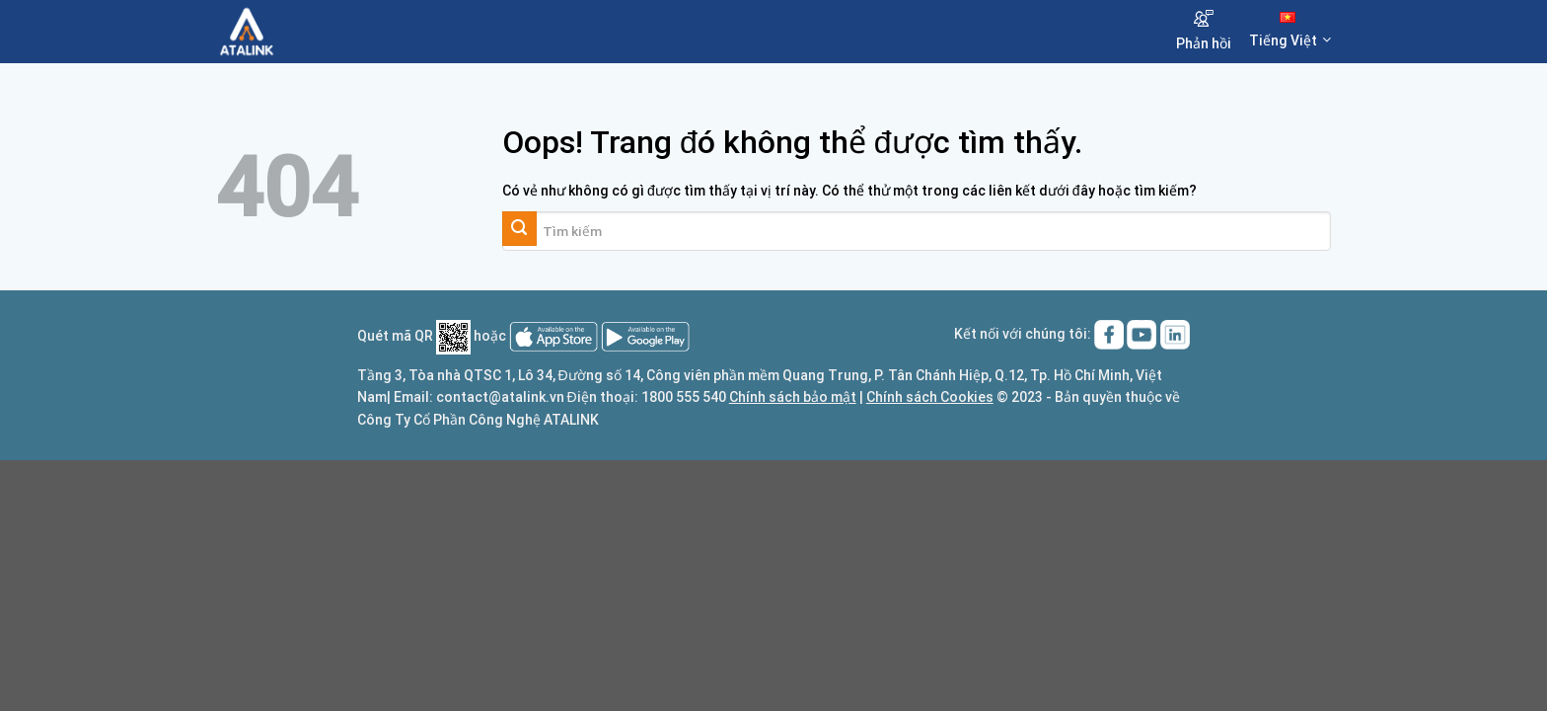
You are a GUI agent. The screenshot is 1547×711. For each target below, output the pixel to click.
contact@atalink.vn (500, 397)
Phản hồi (1203, 30)
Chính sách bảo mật (792, 397)
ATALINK (571, 420)
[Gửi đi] (519, 228)
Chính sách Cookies (930, 397)
